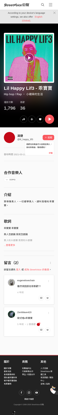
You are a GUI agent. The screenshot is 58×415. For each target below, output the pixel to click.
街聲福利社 (26, 368)
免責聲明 (7, 384)
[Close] (54, 13)
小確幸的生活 (34, 94)
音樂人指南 (45, 384)
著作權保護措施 (10, 381)
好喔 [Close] (51, 153)
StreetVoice (16, 4)
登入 (18, 269)
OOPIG (10, 179)
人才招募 (44, 368)
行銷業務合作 (27, 371)
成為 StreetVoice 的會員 (36, 269)
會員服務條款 (9, 374)
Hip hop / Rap (13, 94)
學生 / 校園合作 (28, 374)
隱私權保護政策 (10, 378)
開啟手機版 (29, 399)
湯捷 (20, 135)
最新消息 (7, 371)
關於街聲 (7, 368)
